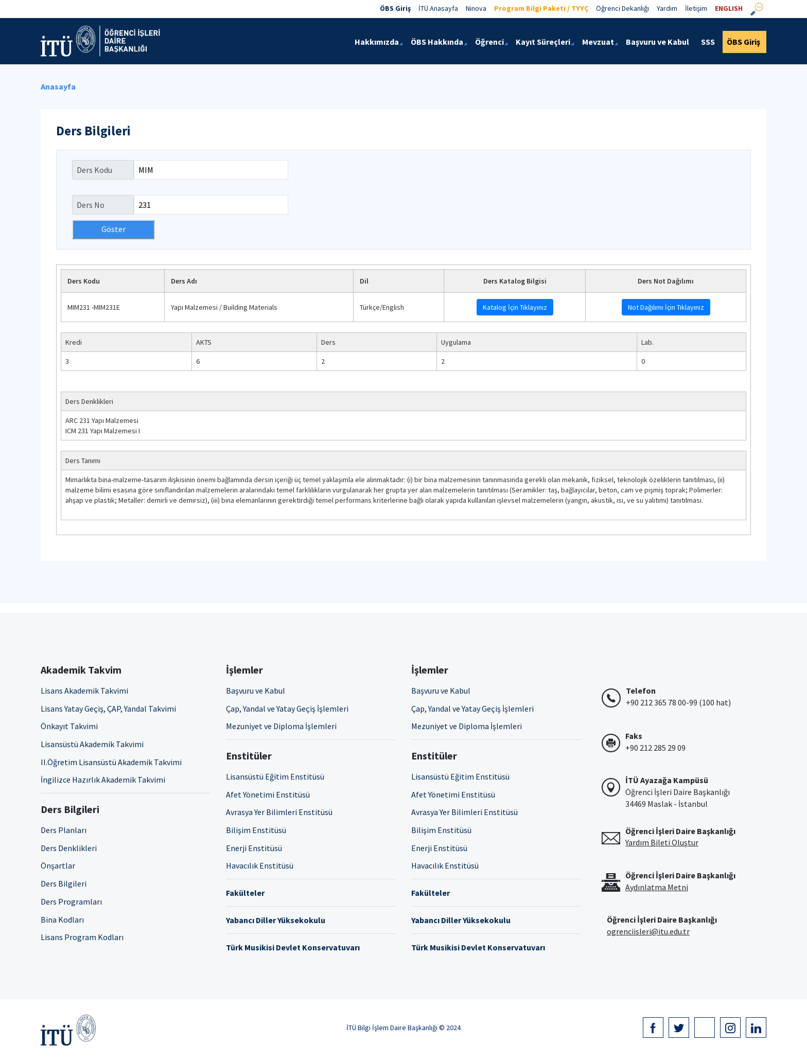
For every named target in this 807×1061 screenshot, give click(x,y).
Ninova (476, 8)
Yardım (667, 8)
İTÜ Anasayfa (438, 8)
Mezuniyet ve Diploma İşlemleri (281, 726)
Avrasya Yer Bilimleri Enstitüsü (279, 812)
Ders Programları (71, 901)
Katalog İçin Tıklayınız (515, 307)
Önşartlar (58, 865)
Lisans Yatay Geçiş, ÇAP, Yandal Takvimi (108, 708)
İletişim (696, 8)
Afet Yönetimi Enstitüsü (268, 794)
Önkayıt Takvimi (69, 726)
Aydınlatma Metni (656, 887)
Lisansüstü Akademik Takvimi (92, 744)
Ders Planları (63, 830)
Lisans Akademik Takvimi (84, 690)
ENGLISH (729, 8)
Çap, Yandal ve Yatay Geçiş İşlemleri (287, 708)
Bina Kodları (62, 919)
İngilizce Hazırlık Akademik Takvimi (103, 779)
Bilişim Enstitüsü (256, 830)
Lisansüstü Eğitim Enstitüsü (275, 776)
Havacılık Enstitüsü (259, 865)
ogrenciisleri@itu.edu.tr (648, 931)
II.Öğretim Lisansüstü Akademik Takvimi (111, 762)
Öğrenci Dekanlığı (622, 8)
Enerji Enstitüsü (254, 848)
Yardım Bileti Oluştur (661, 842)
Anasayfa (58, 86)
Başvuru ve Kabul (255, 690)
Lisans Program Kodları (82, 937)
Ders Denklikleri (69, 848)
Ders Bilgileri (63, 883)
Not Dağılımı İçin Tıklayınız (666, 307)
